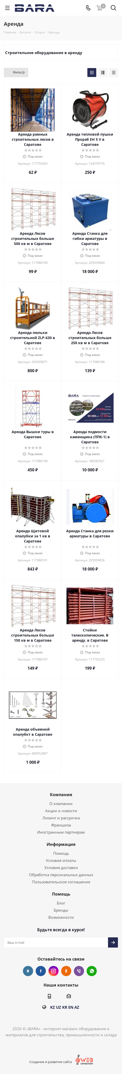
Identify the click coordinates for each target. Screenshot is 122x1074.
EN (70, 1007)
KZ (52, 1007)
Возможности (61, 917)
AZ (76, 1007)
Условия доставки (61, 867)
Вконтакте (28, 971)
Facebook (41, 971)
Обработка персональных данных (61, 874)
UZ (58, 1007)
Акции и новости (61, 810)
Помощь (61, 853)
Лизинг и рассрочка (61, 817)
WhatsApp (92, 971)
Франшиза (61, 824)
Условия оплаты (61, 860)
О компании (61, 803)
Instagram (53, 971)
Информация (61, 844)
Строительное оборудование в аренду (43, 52)
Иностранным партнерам (61, 832)
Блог (61, 902)
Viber (79, 971)
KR (64, 1007)
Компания (61, 794)
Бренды (61, 910)
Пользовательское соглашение (61, 881)
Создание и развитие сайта (50, 1061)
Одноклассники (66, 971)
